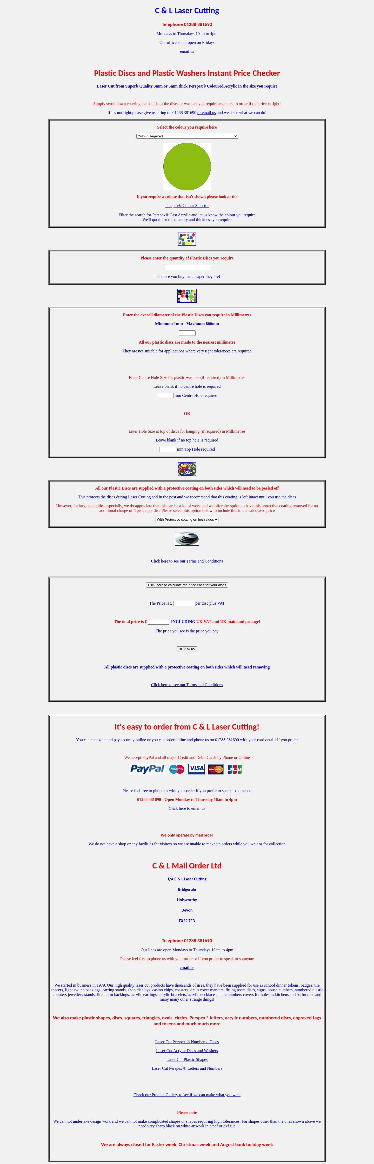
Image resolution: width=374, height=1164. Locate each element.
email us (187, 51)
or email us (206, 112)
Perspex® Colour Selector (187, 205)
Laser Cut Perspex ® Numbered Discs (187, 1042)
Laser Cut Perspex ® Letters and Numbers (187, 1068)
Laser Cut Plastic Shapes (187, 1059)
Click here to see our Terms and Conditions (187, 561)
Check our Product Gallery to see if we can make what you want (187, 1095)
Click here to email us (187, 808)
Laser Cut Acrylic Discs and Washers (187, 1050)
